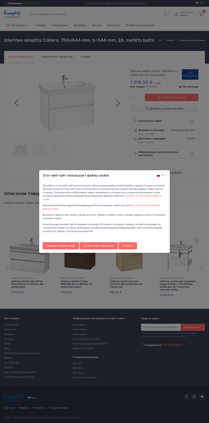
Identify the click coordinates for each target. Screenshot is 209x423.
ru (160, 175)
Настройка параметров (98, 245)
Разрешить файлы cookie (60, 245)
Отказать (127, 245)
